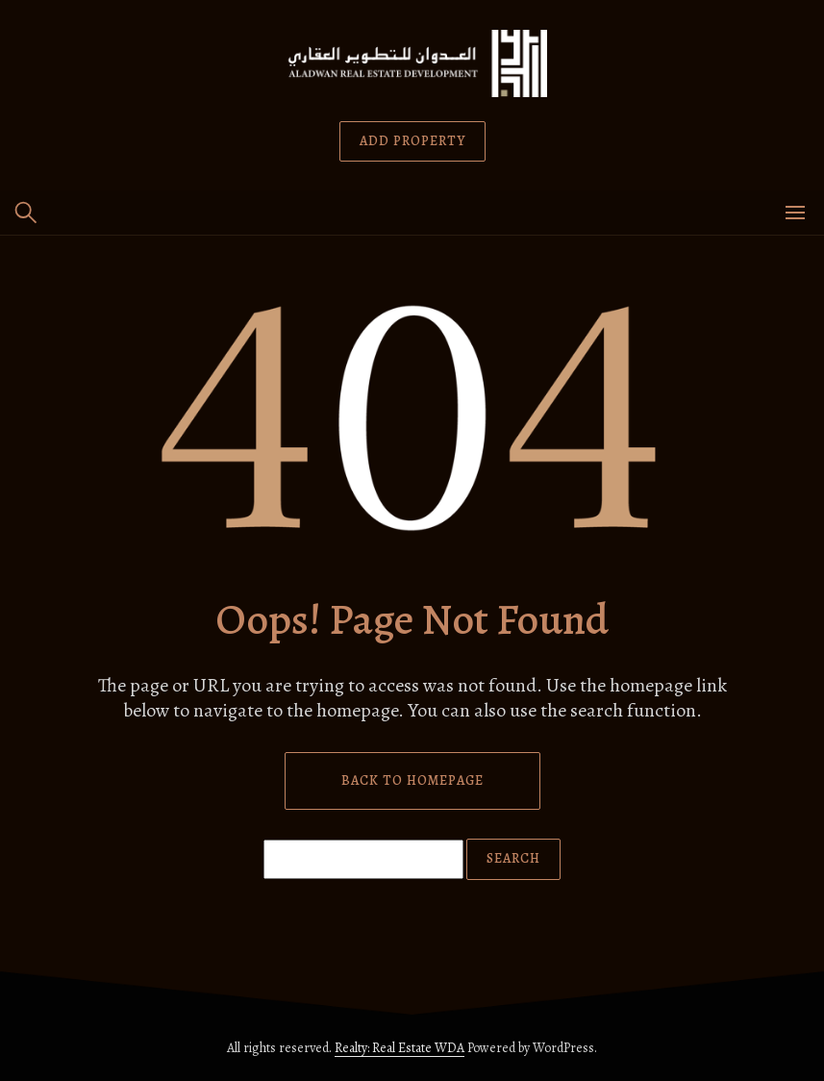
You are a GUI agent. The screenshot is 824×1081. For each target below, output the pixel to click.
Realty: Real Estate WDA (399, 1048)
